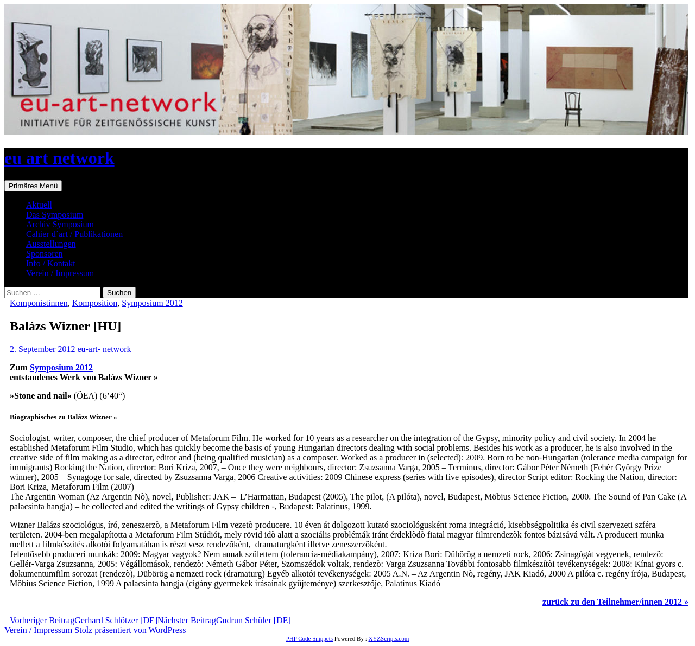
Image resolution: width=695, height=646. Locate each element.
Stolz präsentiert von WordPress (130, 630)
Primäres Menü (33, 186)
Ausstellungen (51, 243)
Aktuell (39, 204)
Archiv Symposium (60, 224)
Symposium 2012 (152, 303)
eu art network (59, 158)
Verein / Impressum (60, 273)
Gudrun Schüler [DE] (224, 620)
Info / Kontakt (50, 263)
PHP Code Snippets (309, 638)
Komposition (95, 303)
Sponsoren (44, 253)
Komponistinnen (39, 303)
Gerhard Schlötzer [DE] (83, 620)
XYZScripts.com (388, 638)
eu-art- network (104, 349)
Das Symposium (54, 214)
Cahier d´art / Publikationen (74, 234)
